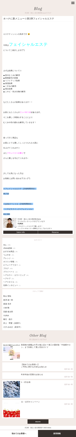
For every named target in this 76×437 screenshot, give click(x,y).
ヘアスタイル (10, 282)
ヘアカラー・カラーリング (16, 275)
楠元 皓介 (7, 319)
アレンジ (9, 258)
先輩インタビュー (12, 285)
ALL (7, 245)
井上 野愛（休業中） (12, 323)
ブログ (8, 268)
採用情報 (57, 433)
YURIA (6, 316)
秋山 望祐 (7, 296)
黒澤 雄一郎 (8, 300)
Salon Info (21, 232)
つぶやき (9, 255)
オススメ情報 (10, 262)
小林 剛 (6, 308)
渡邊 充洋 (7, 304)
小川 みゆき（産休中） (12, 327)
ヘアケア (9, 278)
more (38, 422)
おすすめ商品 (10, 251)
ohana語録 (9, 248)
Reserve (55, 232)
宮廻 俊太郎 (8, 312)
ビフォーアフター (12, 265)
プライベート (10, 272)
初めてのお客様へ (19, 433)
